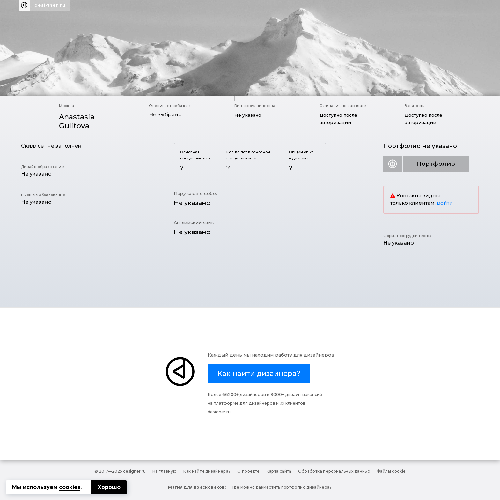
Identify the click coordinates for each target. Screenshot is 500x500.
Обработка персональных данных (334, 471)
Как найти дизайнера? (207, 471)
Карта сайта (279, 471)
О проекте (248, 471)
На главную (164, 471)
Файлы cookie (391, 471)
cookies (69, 487)
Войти (445, 203)
